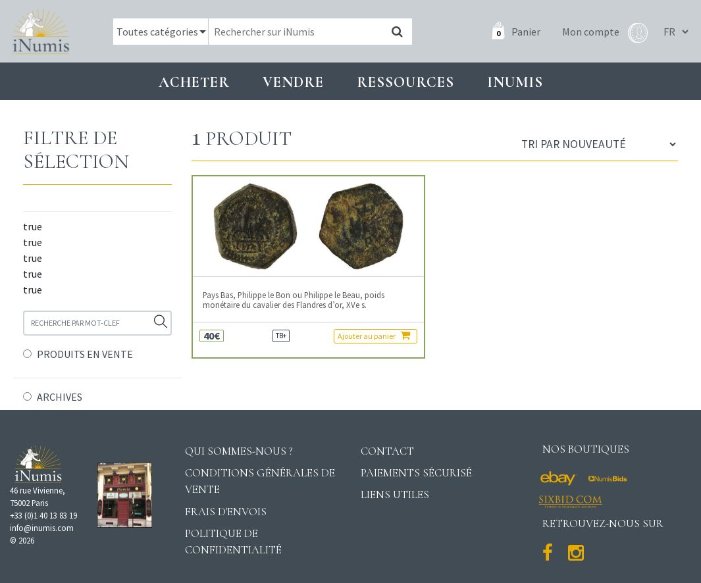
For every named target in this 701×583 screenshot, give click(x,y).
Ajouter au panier (374, 335)
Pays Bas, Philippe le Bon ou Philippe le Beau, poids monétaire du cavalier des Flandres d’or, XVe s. (293, 300)
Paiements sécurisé (416, 473)
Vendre (293, 82)
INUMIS (515, 82)
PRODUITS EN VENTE (85, 354)
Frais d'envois (226, 512)
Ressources (405, 82)
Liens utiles (395, 494)
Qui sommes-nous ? (239, 451)
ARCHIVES (59, 396)
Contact (387, 451)
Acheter (194, 82)
